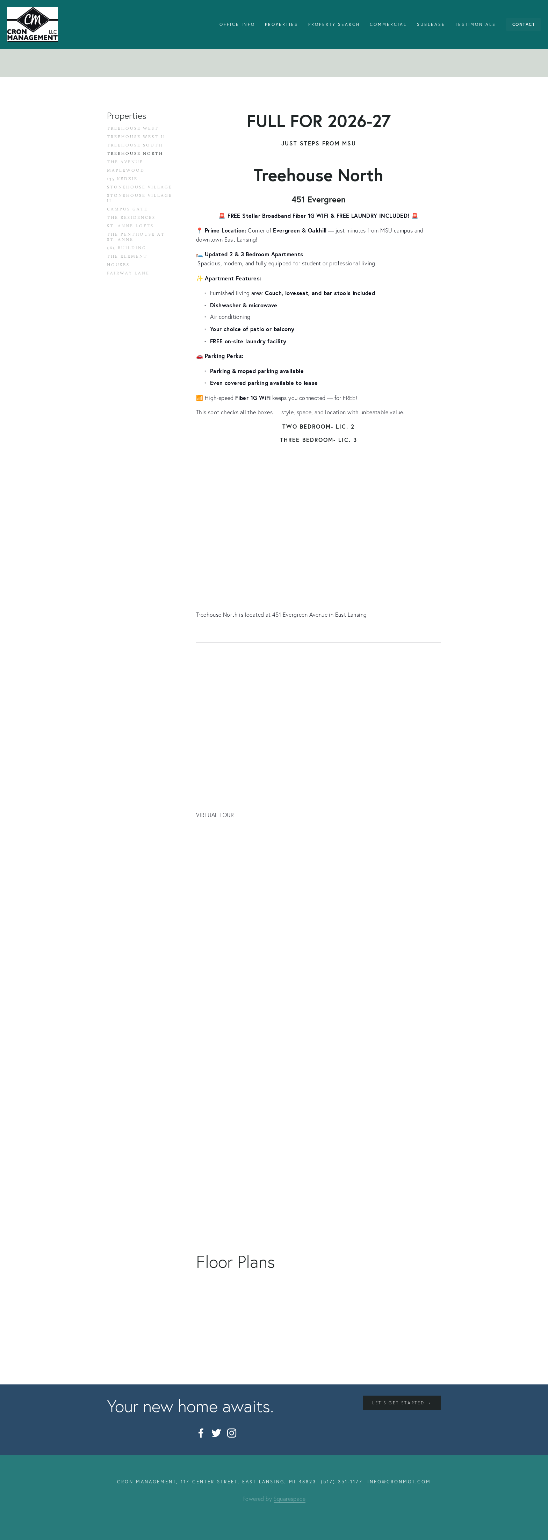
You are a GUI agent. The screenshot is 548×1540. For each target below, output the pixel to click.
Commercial (388, 24)
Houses (118, 264)
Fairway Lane (128, 273)
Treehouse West (133, 128)
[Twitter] (216, 1433)
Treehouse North (135, 153)
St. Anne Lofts (130, 225)
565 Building (126, 247)
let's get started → (402, 1402)
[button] (226, 867)
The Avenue (125, 161)
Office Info (237, 24)
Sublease (431, 24)
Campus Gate (127, 209)
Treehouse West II (136, 136)
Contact (523, 24)
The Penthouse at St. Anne (136, 237)
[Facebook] (201, 1433)
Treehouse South (135, 145)
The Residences (131, 217)
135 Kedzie (122, 178)
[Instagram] (232, 1433)
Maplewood (126, 170)
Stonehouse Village (139, 187)
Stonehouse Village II (139, 198)
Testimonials (475, 24)
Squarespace (289, 1498)
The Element (127, 256)
